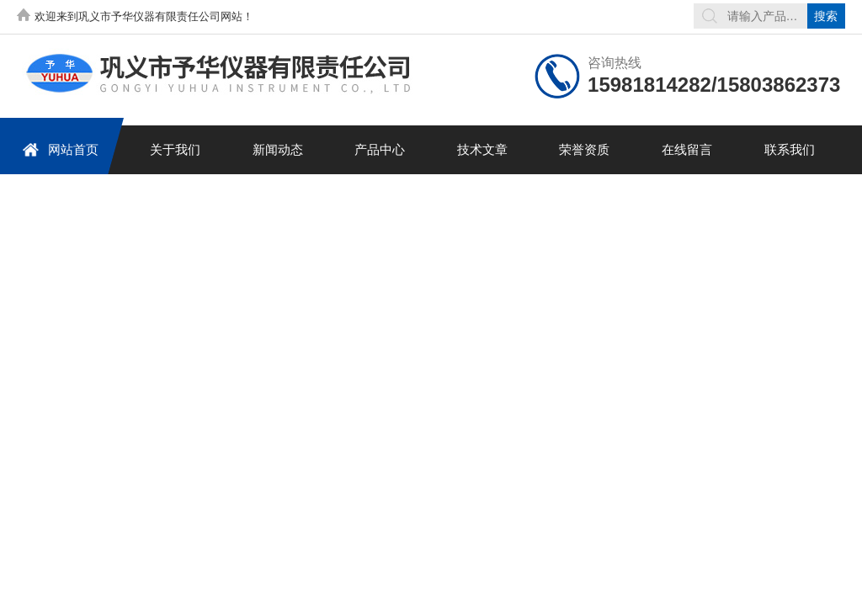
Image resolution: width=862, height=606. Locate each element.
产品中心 (379, 149)
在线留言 (687, 149)
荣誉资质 (584, 149)
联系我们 (789, 149)
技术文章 (482, 149)
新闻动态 (278, 149)
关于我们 (175, 149)
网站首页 (60, 149)
